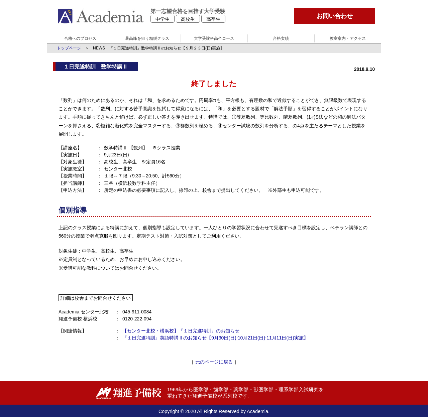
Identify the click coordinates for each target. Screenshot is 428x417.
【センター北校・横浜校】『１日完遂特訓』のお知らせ (180, 330)
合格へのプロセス (80, 38)
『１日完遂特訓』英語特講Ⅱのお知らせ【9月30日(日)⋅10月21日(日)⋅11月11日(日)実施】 (215, 337)
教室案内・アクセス (348, 38)
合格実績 (281, 38)
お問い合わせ (335, 16)
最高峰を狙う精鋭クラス (147, 38)
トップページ (69, 48)
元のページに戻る (214, 362)
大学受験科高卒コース (214, 38)
